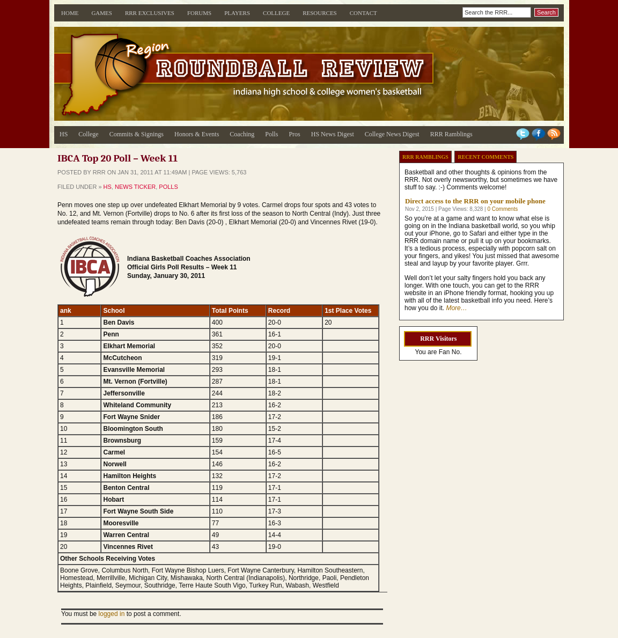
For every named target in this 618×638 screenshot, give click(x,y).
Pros (294, 134)
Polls (271, 134)
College (276, 13)
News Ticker (135, 187)
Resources (320, 13)
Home (69, 13)
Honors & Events (196, 134)
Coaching (242, 134)
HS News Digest (332, 134)
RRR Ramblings (451, 134)
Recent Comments (485, 157)
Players (237, 13)
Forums (199, 13)
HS (64, 134)
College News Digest (392, 134)
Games (101, 13)
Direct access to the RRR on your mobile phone (475, 201)
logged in (112, 614)
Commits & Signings (136, 134)
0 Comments (502, 209)
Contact (363, 13)
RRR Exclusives (149, 13)
